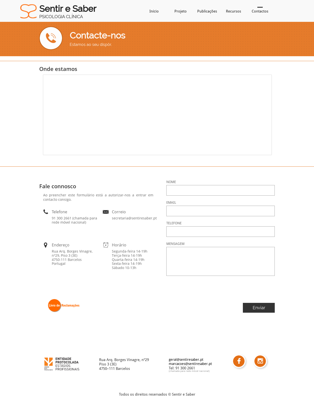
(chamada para (177, 371)
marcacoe (176, 364)
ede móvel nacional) (198, 371)
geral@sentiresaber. (184, 360)
